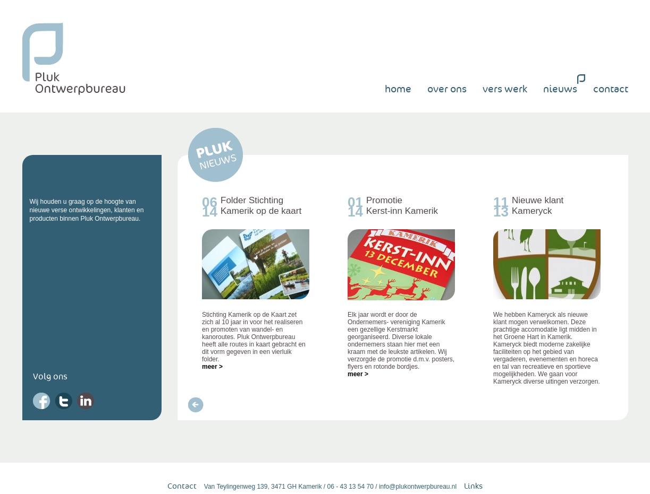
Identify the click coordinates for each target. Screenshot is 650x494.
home (398, 89)
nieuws (560, 89)
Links (473, 486)
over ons (447, 89)
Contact (182, 486)
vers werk (505, 89)
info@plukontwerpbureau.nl (418, 486)
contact (610, 89)
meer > (212, 366)
